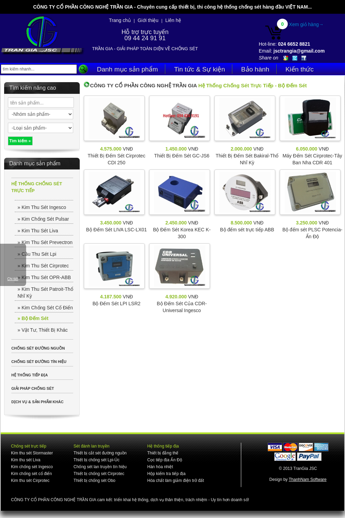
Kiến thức (300, 69)
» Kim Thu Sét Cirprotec (43, 265)
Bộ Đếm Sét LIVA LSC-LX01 (116, 229)
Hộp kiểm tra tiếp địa (166, 473)
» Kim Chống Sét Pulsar (43, 219)
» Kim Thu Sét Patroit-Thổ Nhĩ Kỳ (45, 292)
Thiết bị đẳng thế (162, 453)
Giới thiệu (148, 20)
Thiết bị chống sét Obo (94, 480)
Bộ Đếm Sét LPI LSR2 (116, 303)
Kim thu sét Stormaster (32, 453)
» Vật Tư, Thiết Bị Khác (43, 330)
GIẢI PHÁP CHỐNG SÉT (32, 388)
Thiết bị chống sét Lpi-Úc (97, 460)
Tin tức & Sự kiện (199, 69)
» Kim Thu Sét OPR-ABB (44, 277)
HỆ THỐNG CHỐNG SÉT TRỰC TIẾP (36, 187)
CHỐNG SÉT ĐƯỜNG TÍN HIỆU (38, 362)
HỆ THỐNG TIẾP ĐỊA (29, 375)
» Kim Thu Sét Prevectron (45, 242)
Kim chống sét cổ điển (31, 473)
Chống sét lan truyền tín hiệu (100, 466)
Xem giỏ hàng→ (306, 24)
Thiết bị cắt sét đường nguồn (100, 453)
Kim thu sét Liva (25, 460)
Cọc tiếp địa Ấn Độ (164, 460)
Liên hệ (173, 20)
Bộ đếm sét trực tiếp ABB (247, 229)
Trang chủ (120, 20)
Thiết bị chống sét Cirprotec (99, 473)
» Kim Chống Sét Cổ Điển (45, 307)
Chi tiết (12, 279)
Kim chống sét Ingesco (32, 466)
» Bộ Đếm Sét (33, 318)
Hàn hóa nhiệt (160, 466)
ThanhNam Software (307, 479)
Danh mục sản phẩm (127, 69)
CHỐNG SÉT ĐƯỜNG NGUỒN (38, 348)
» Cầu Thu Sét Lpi (37, 254)
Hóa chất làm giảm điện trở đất (175, 480)
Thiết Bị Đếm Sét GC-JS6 (182, 155)
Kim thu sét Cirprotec (30, 480)
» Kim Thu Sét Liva (38, 230)
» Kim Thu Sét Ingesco (42, 207)
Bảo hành (255, 69)
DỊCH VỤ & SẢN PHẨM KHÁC (37, 402)
